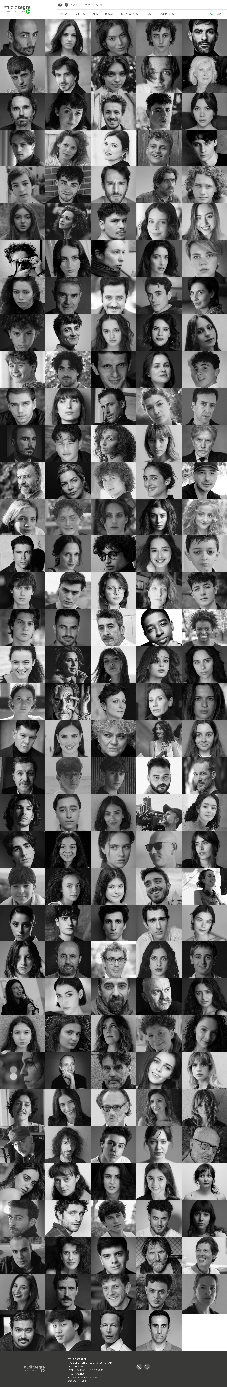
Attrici (80, 14)
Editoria (86, 4)
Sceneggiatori (130, 14)
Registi (109, 14)
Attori (64, 14)
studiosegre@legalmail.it (87, 1377)
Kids (95, 14)
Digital (74, 4)
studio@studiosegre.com (89, 1370)
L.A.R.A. (83, 1381)
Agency (99, 4)
